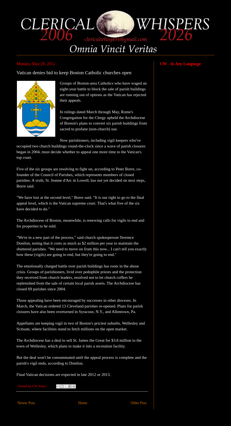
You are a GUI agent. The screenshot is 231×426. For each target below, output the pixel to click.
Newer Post (26, 403)
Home (82, 403)
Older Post (139, 403)
